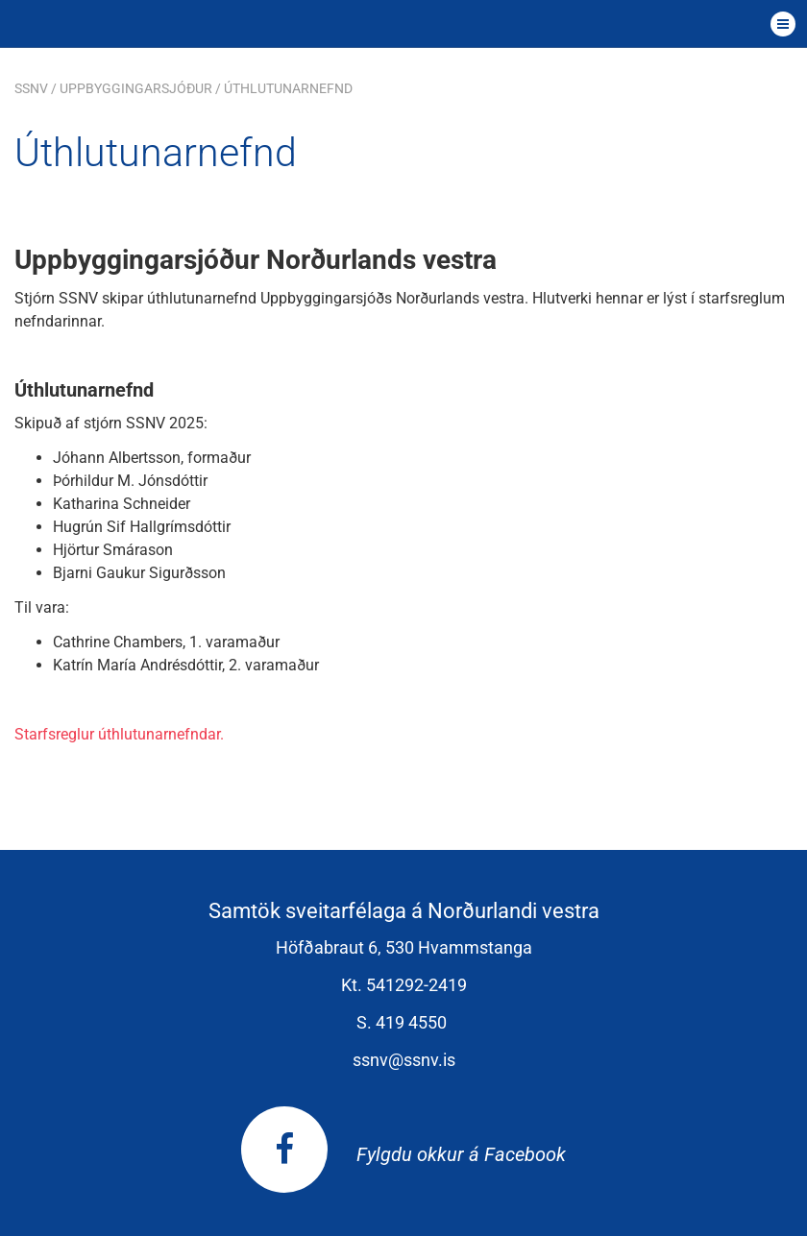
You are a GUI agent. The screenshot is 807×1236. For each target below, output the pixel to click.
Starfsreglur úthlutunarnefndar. (119, 734)
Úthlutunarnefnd (288, 88)
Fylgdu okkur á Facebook (403, 1154)
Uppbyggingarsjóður (136, 88)
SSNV (31, 88)
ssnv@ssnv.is (404, 1060)
